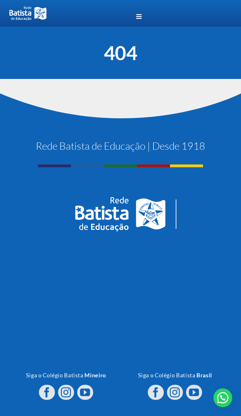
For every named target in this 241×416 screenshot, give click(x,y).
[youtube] (85, 387)
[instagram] (66, 387)
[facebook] (47, 387)
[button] (222, 397)
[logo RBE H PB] (27, 9)
